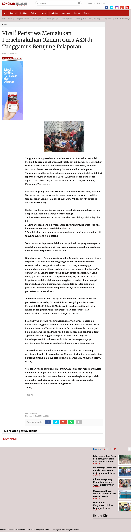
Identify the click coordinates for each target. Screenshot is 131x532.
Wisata (86, 13)
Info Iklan (31, 529)
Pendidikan (53, 13)
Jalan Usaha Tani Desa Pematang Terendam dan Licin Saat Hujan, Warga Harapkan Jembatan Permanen (104, 461)
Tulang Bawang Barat (110, 19)
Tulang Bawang (94, 19)
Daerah (77, 13)
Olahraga (66, 13)
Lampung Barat (66, 19)
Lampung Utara (80, 19)
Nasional (13, 13)
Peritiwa (23, 13)
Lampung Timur (37, 19)
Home (4, 24)
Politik (33, 13)
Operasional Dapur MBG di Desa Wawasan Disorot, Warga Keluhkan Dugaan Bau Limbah (104, 496)
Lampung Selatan (22, 19)
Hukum (43, 13)
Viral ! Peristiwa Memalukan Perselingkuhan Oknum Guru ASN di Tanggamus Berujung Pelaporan (47, 40)
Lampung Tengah (52, 19)
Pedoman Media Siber (16, 529)
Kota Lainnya (125, 19)
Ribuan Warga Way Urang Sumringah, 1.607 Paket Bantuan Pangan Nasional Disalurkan (103, 485)
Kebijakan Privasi (43, 529)
